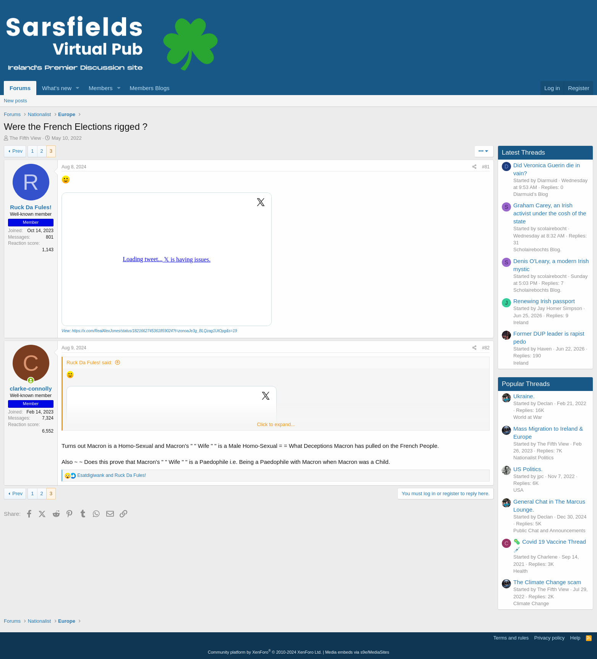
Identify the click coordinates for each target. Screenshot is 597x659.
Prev (17, 151)
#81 (486, 167)
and (111, 475)
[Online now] (30, 380)
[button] (77, 88)
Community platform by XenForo (265, 652)
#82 (486, 347)
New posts (15, 100)
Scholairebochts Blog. (537, 249)
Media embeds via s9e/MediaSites (357, 652)
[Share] (474, 167)
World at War (527, 417)
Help (575, 638)
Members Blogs (149, 88)
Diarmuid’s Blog (530, 194)
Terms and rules (511, 638)
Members (101, 88)
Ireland (521, 322)
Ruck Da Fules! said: (89, 362)
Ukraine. (524, 396)
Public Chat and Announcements (549, 530)
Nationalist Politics (533, 457)
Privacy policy (549, 638)
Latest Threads (523, 152)
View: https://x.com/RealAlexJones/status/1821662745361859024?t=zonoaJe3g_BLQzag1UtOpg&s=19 (149, 331)
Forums (20, 88)
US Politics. (528, 469)
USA (518, 490)
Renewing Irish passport (544, 301)
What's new (56, 88)
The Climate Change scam (547, 582)
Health (520, 571)
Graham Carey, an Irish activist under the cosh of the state (549, 213)
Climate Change (531, 603)
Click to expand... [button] (276, 424)
